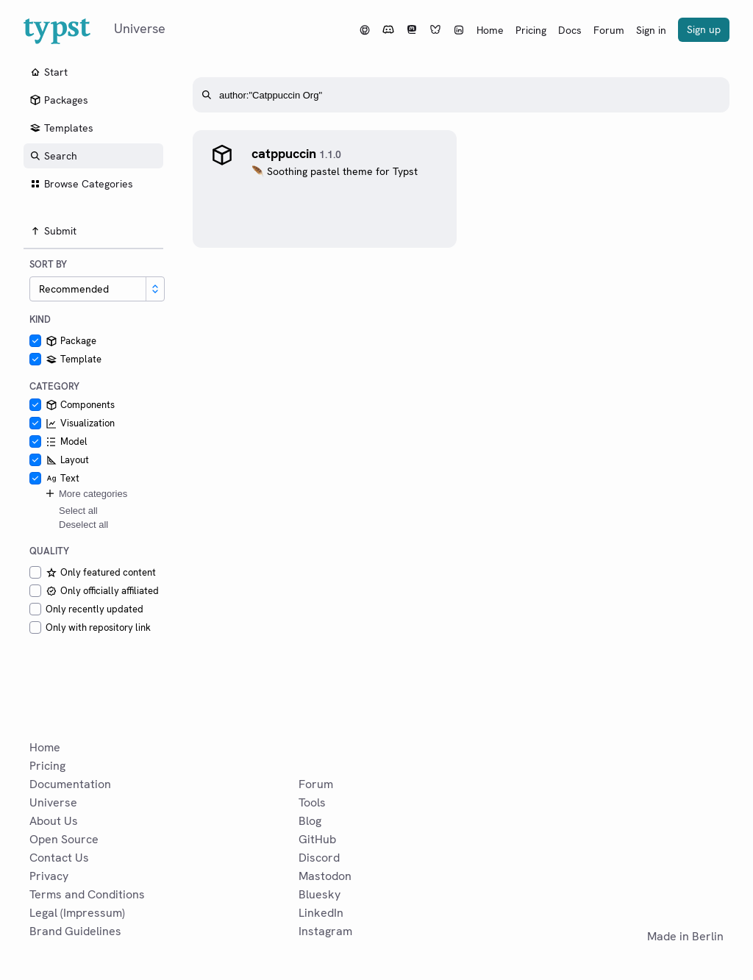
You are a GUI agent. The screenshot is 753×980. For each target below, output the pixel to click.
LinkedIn (321, 912)
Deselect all (83, 524)
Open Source (64, 839)
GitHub (317, 839)
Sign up (704, 29)
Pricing (530, 30)
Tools (312, 802)
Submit (52, 230)
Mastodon (325, 876)
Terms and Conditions (87, 894)
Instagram (325, 931)
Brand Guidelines (75, 931)
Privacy (48, 876)
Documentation (70, 784)
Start (48, 72)
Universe (53, 802)
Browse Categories (81, 183)
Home (490, 30)
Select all (78, 510)
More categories (85, 493)
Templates (61, 128)
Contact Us (59, 857)
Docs (570, 30)
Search (53, 155)
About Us (53, 821)
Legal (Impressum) (77, 912)
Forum (608, 30)
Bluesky (319, 894)
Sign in (651, 30)
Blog (310, 821)
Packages (58, 100)
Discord (319, 857)
